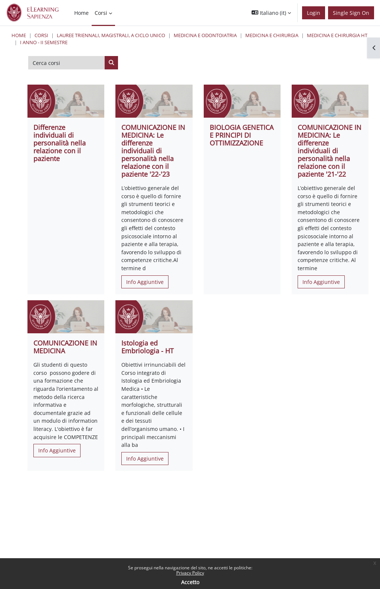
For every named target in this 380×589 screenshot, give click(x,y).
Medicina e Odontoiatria (205, 35)
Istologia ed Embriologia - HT (147, 346)
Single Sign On (351, 12)
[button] (271, 13)
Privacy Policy (190, 573)
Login (313, 12)
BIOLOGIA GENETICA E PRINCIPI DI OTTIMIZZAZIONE (241, 135)
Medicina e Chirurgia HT (337, 35)
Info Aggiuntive (145, 281)
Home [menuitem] (81, 12)
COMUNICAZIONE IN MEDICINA (65, 346)
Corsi (41, 35)
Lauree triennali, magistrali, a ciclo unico (111, 35)
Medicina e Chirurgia (271, 35)
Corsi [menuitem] (101, 12)
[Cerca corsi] (66, 62)
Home (19, 35)
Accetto (190, 582)
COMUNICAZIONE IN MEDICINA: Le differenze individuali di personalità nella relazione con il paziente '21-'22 (329, 151)
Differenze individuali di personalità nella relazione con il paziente (59, 143)
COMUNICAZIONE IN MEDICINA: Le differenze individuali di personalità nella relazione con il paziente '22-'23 (153, 151)
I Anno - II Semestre (44, 42)
